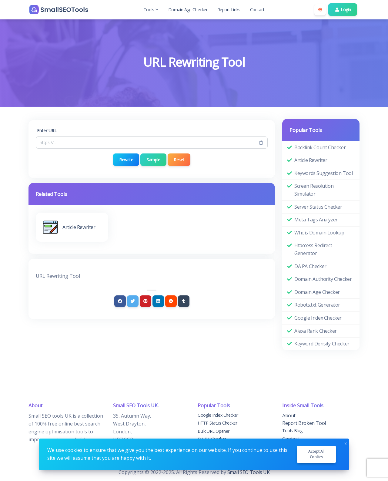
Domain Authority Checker (323, 279)
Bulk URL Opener (213, 431)
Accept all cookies (316, 454)
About (289, 415)
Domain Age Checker (188, 9)
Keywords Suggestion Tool (323, 173)
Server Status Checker (318, 207)
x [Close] (345, 443)
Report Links (228, 9)
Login (342, 9)
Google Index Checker (318, 317)
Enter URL (47, 130)
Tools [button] (151, 9)
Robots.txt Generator (317, 304)
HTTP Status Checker (217, 423)
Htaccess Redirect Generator (313, 249)
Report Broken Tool (304, 423)
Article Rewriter (310, 160)
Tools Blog (292, 430)
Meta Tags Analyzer (316, 219)
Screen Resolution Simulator (313, 190)
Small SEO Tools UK (248, 472)
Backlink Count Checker (320, 147)
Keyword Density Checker (322, 343)
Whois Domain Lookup (319, 232)
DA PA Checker (310, 266)
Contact (257, 9)
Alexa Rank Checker (315, 331)
